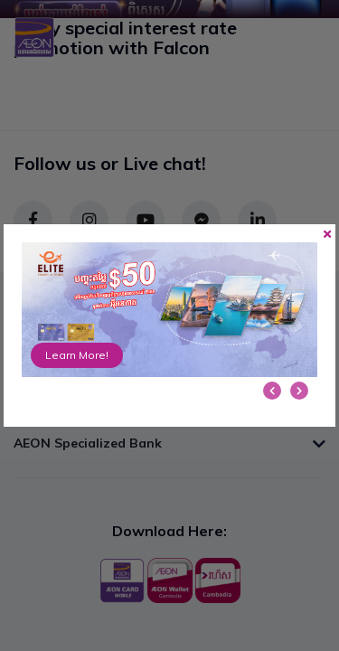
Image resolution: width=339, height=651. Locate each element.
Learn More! (76, 355)
